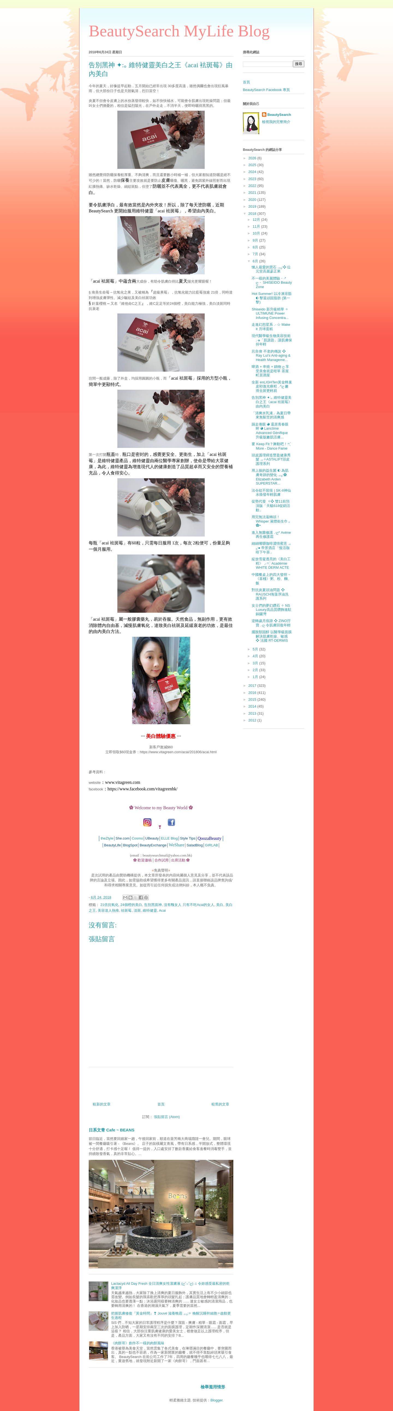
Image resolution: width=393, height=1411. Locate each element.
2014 (252, 706)
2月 (256, 670)
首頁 (161, 1104)
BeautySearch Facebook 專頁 (266, 90)
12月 (257, 220)
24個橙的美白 (131, 905)
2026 (252, 158)
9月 (256, 240)
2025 (252, 165)
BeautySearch (279, 115)
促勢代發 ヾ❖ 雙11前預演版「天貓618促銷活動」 (271, 505)
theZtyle (107, 839)
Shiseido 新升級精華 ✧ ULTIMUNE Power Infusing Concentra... (270, 313)
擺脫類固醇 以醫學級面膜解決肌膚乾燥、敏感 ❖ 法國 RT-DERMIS (272, 636)
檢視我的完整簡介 (276, 122)
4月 (256, 656)
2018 (252, 214)
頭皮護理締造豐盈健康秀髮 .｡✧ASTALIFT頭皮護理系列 (271, 459)
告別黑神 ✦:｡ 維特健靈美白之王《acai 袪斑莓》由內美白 (271, 401)
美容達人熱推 (108, 910)
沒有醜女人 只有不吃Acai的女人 (189, 905)
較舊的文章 (220, 1104)
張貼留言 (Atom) (167, 1117)
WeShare (176, 845)
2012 (252, 720)
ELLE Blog (169, 839)
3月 (256, 663)
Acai (162, 910)
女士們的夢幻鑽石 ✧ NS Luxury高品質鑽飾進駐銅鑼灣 (271, 609)
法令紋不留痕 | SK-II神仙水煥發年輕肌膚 (271, 492)
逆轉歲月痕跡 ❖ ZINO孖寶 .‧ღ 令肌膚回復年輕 (271, 623)
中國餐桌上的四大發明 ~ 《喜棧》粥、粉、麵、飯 (271, 579)
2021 (252, 192)
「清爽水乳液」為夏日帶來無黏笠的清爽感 (271, 415)
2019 (252, 206)
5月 (256, 649)
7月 (256, 254)
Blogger (216, 1400)
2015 (252, 699)
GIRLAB (211, 845)
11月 (257, 226)
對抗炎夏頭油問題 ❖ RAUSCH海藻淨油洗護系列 (270, 594)
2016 (252, 693)
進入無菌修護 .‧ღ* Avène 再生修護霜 (271, 534)
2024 (252, 172)
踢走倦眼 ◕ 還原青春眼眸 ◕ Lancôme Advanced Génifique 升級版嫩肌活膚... (270, 430)
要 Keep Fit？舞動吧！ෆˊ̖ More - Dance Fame (271, 446)
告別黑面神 (153, 905)
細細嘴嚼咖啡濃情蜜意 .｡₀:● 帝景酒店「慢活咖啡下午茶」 (271, 547)
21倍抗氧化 (109, 905)
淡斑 (137, 910)
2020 (252, 200)
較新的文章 (102, 1104)
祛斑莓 (126, 910)
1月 (256, 677)
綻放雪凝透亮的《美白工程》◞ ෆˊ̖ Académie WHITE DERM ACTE (271, 563)
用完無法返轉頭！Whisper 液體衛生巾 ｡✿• (271, 521)
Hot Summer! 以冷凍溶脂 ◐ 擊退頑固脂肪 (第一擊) (271, 298)
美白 (219, 905)
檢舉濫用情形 (213, 1386)
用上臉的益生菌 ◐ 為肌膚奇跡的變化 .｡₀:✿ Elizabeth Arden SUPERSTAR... (270, 476)
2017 (252, 686)
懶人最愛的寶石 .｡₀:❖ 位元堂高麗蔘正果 (271, 269)
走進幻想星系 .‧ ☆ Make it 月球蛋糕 (271, 326)
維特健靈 (150, 910)
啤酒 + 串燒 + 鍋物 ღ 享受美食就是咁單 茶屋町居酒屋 (270, 371)
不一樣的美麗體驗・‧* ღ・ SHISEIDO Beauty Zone (272, 282)
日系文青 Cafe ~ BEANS (112, 1130)
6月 (256, 261)
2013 (252, 713)
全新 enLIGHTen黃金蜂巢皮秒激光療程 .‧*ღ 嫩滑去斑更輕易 (272, 386)
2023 (252, 179)
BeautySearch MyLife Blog (179, 31)
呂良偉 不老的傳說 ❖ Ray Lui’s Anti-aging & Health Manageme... (271, 355)
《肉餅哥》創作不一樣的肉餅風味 (137, 1343)
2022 (252, 186)
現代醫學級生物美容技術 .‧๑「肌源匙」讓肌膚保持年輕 (272, 340)
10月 (257, 233)
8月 (256, 247)
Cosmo (137, 839)
